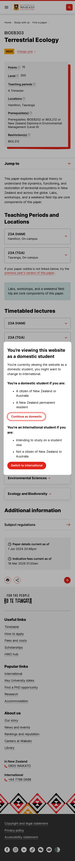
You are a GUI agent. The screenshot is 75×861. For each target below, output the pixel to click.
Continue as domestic (26, 416)
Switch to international (27, 465)
